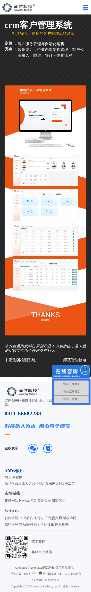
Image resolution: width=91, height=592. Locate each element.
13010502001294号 (69, 574)
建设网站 (11, 500)
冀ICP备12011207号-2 (24, 574)
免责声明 (55, 518)
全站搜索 (47, 524)
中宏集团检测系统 (20, 360)
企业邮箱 (26, 518)
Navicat (24, 500)
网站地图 (62, 524)
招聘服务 (11, 524)
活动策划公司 (41, 500)
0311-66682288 (23, 413)
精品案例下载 (29, 524)
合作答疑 (11, 518)
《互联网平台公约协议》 (46, 580)
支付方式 (40, 518)
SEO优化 (58, 500)
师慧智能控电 (74, 360)
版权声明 (69, 518)
